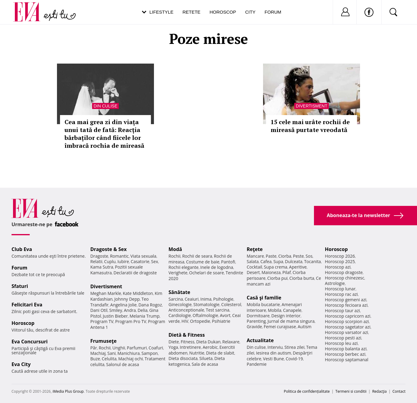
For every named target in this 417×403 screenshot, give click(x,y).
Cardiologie (179, 315)
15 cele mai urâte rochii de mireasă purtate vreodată (310, 126)
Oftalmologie (205, 315)
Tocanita (312, 261)
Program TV (101, 321)
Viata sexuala (143, 256)
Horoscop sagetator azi (347, 327)
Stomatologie (206, 304)
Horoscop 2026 (340, 256)
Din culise (106, 106)
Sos (308, 256)
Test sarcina (217, 310)
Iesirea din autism (273, 353)
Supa (278, 261)
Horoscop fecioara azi (346, 305)
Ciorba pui (277, 278)
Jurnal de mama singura (291, 321)
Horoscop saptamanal (346, 359)
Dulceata (293, 261)
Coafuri (155, 348)
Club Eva (22, 249)
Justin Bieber (115, 316)
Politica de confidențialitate (307, 391)
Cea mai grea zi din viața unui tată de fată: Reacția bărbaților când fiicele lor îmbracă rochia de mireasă (104, 134)
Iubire (123, 261)
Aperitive (298, 267)
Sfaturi (20, 286)
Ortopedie (200, 321)
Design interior (285, 316)
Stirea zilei (294, 347)
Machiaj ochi (130, 359)
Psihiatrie (221, 321)
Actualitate (260, 340)
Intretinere (190, 347)
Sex (154, 261)
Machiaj (98, 353)
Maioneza (271, 272)
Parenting (256, 321)
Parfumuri (137, 348)
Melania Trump (144, 316)
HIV (185, 321)
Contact (398, 391)
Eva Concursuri (30, 341)
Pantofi (228, 262)
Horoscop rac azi (341, 294)
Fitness (188, 342)
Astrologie (335, 283)
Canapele (292, 310)
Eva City (21, 364)
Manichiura (129, 353)
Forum (273, 12)
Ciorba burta (301, 278)
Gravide (254, 326)
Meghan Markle (105, 293)
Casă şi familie (264, 297)
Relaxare (231, 342)
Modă (175, 249)
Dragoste (99, 256)
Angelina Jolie (123, 305)
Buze (95, 359)
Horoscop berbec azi (345, 354)
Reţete (255, 249)
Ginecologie (180, 304)
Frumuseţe (103, 341)
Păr (93, 348)
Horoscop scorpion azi (347, 321)
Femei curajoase (280, 326)
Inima (206, 299)
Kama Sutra (101, 267)
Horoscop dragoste (344, 272)
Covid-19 (294, 359)
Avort (225, 315)
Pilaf (286, 272)
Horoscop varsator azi (346, 332)
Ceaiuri (192, 299)
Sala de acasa (205, 364)
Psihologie (223, 299)
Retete (191, 12)
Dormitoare (258, 316)
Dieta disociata (183, 358)
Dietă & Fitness (186, 335)
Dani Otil (99, 310)
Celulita (109, 359)
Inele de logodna (216, 267)
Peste (298, 256)
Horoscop (222, 12)
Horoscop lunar (340, 289)
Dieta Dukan (208, 342)
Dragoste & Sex (108, 249)
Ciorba (284, 256)
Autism (305, 326)
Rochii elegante (183, 267)
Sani (111, 353)
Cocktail (254, 267)
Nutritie (196, 353)
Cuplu (110, 261)
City (250, 12)
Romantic (119, 256)
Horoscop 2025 (340, 261)
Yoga (173, 347)
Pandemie (257, 364)
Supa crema (275, 267)
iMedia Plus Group (68, 391)
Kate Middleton (138, 293)
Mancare (255, 256)
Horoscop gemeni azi (345, 299)
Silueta (206, 358)
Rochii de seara (197, 256)
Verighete (177, 273)
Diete (173, 342)
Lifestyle (161, 12)
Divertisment (311, 106)
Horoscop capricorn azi (347, 316)
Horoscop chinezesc (344, 278)
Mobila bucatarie (263, 304)
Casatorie (140, 261)
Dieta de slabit (220, 353)
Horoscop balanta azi (345, 349)
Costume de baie (202, 262)
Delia (143, 310)
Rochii (105, 348)
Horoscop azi (338, 267)
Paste (271, 256)
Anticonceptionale (186, 310)
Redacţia (379, 391)
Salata (253, 261)
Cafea (266, 261)
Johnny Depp (127, 299)
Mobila (274, 310)
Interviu (275, 347)
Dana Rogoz (150, 305)
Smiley (115, 310)
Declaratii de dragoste (135, 273)
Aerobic (210, 347)
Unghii (118, 348)
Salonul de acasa (122, 364)
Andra (130, 310)
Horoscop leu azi (341, 343)
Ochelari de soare (206, 273)
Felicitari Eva (27, 304)
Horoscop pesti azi (343, 338)
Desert (253, 272)
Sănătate (179, 292)
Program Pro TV (130, 321)
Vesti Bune (273, 359)
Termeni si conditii (351, 391)
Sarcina (175, 299)
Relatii (96, 261)
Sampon (150, 353)
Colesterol (231, 304)
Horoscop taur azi (342, 310)
